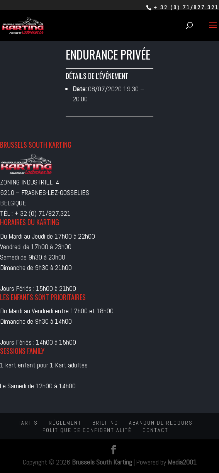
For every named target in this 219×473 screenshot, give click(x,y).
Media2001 (182, 462)
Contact (155, 430)
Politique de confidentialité (87, 430)
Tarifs (28, 422)
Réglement (65, 422)
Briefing (105, 422)
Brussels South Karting (102, 462)
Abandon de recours (161, 422)
